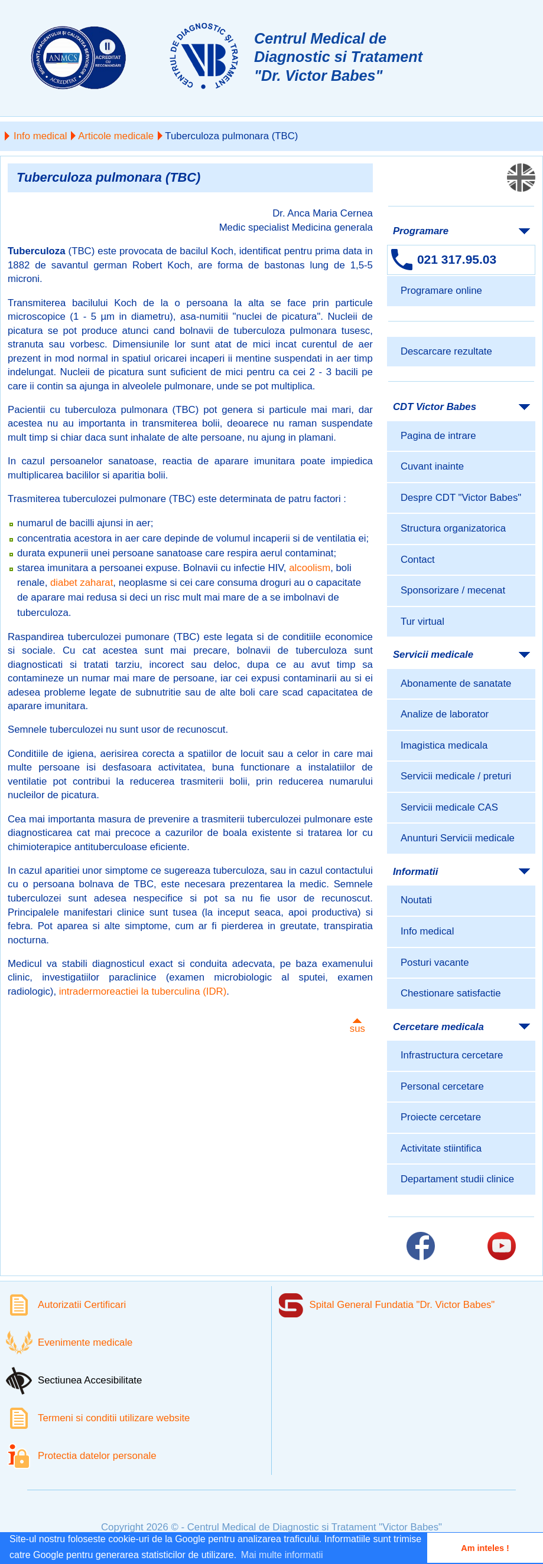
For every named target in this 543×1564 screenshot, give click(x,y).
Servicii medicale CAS (449, 807)
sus (357, 1028)
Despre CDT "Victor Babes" (461, 497)
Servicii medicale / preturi (456, 776)
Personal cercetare (442, 1086)
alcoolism (309, 567)
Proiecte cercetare (441, 1117)
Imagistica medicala (444, 745)
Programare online (441, 290)
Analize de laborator (445, 714)
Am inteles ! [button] (485, 1548)
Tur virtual (422, 621)
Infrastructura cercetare (452, 1055)
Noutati (416, 900)
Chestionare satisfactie (451, 993)
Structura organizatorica (453, 528)
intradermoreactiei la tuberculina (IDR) (143, 991)
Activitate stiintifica (441, 1148)
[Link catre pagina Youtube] (501, 1246)
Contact (418, 559)
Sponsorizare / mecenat (453, 590)
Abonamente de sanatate (456, 683)
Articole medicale (116, 136)
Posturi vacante (435, 962)
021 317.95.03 (456, 259)
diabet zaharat (81, 582)
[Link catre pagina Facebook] (421, 1246)
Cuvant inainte (432, 466)
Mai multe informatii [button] (282, 1555)
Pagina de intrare (438, 435)
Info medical (40, 136)
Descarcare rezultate (446, 351)
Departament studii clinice (457, 1179)
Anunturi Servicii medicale (458, 838)
